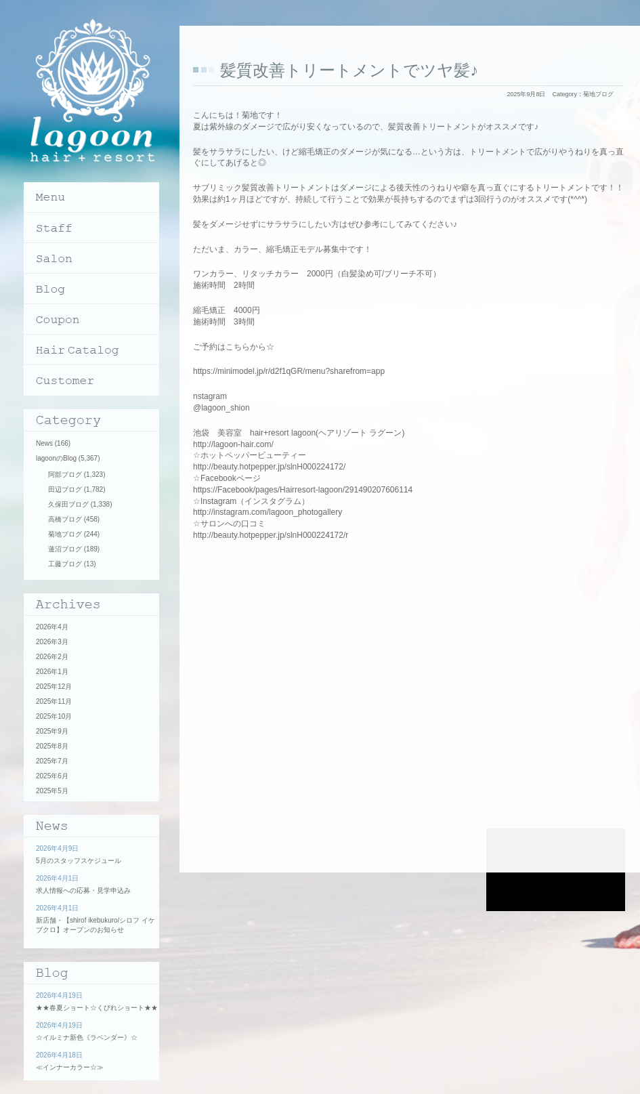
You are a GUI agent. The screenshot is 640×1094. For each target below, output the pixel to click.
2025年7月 (52, 761)
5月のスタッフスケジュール (78, 860)
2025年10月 (54, 716)
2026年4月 (52, 627)
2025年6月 (52, 776)
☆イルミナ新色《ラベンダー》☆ (86, 1037)
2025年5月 (52, 791)
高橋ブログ (65, 519)
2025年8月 (52, 746)
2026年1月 (52, 671)
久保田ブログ (68, 504)
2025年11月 (54, 701)
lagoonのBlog (56, 458)
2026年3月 (52, 642)
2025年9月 (52, 731)
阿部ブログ (65, 474)
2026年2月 (52, 656)
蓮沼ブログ (65, 549)
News (44, 443)
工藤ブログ (65, 564)
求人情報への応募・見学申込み (83, 890)
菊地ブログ (598, 94)
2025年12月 (54, 686)
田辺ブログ (65, 489)
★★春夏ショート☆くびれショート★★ (97, 1007)
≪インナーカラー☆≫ (70, 1067)
